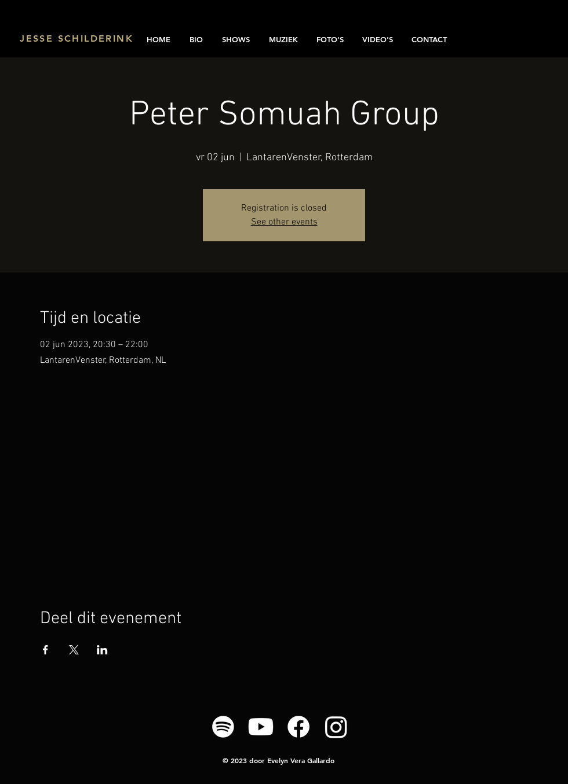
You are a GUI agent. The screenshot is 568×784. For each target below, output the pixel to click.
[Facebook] (298, 726)
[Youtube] (260, 726)
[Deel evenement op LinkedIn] (102, 649)
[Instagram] (336, 726)
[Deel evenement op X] (73, 649)
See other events (284, 222)
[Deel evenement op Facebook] (45, 649)
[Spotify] (223, 726)
